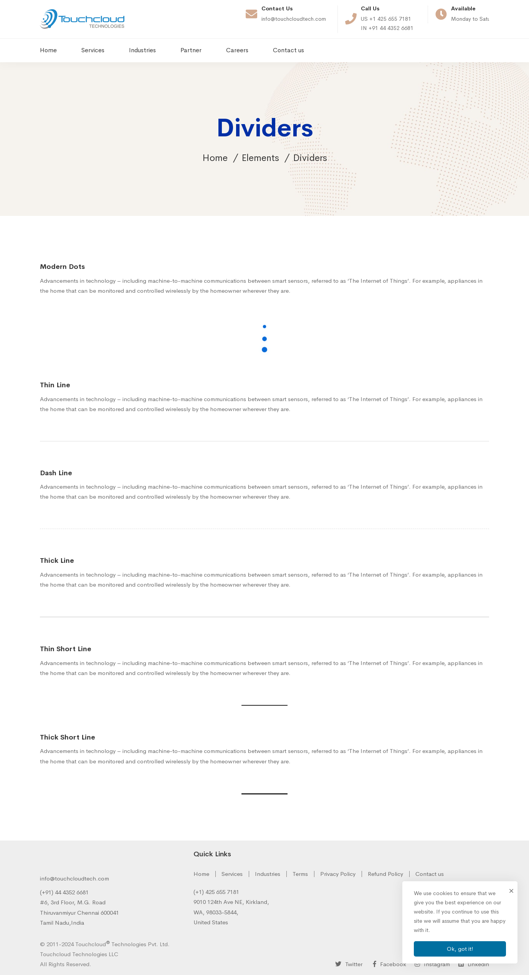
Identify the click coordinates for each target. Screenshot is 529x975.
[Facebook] (388, 964)
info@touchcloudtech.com (74, 878)
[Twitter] (348, 964)
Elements (260, 158)
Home (215, 158)
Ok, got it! (460, 948)
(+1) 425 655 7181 (216, 891)
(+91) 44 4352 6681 (64, 892)
